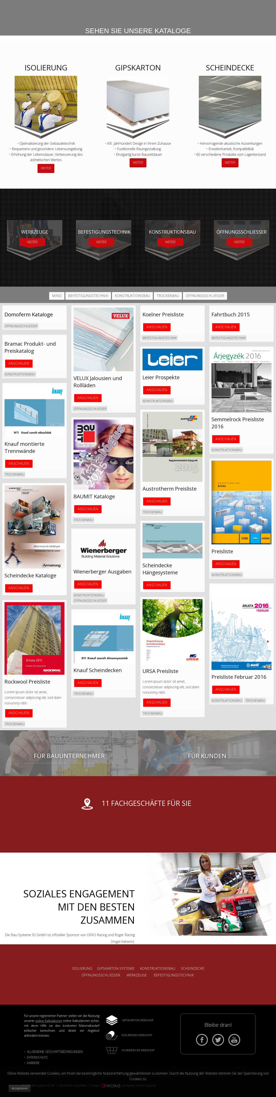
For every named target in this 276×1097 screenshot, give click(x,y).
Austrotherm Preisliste (170, 488)
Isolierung (82, 968)
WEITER (46, 168)
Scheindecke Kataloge (30, 575)
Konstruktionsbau (157, 968)
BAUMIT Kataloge (94, 496)
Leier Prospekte (161, 377)
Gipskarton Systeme (115, 968)
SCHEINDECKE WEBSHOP (138, 1050)
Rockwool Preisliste (27, 681)
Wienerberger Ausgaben (103, 571)
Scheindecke (192, 968)
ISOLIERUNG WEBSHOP (137, 1035)
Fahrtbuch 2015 (231, 314)
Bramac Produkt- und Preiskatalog (30, 347)
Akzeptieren (19, 1088)
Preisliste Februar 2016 (239, 676)
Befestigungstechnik (174, 975)
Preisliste (222, 551)
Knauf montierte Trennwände (24, 447)
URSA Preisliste (160, 670)
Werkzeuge (137, 975)
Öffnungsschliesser (101, 975)
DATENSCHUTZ (37, 1057)
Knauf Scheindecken (98, 670)
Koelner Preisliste (163, 314)
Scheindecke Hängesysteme (160, 569)
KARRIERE (34, 1063)
